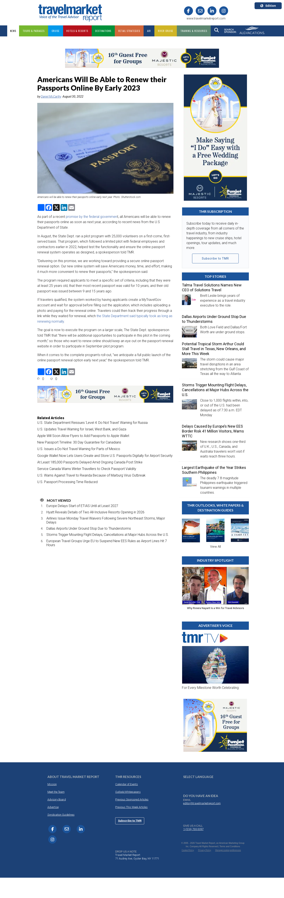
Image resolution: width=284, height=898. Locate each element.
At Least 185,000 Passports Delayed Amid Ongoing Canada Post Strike (90, 462)
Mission (52, 784)
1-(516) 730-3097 (193, 829)
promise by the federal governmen (91, 217)
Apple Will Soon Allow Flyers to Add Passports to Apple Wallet (83, 436)
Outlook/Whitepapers (128, 791)
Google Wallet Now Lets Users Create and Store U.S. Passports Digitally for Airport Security (105, 456)
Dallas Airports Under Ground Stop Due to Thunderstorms (88, 528)
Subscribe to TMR (215, 258)
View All (215, 546)
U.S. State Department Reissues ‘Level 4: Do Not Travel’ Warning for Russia (92, 423)
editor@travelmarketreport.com (202, 803)
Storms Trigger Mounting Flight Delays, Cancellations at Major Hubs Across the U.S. (107, 535)
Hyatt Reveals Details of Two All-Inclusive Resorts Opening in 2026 (95, 512)
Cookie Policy (188, 850)
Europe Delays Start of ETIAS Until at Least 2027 (82, 506)
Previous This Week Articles (131, 807)
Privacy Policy (204, 850)
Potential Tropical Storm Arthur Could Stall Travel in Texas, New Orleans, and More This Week (214, 349)
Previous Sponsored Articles (131, 799)
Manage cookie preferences (228, 850)
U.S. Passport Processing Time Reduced (67, 482)
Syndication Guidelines (61, 814)
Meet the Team (56, 791)
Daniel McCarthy (51, 96)
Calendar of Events (126, 784)
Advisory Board (56, 799)
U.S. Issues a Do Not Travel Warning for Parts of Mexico (78, 449)
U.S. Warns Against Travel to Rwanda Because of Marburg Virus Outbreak (91, 475)
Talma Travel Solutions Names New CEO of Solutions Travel (212, 287)
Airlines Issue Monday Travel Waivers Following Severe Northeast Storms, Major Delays (105, 520)
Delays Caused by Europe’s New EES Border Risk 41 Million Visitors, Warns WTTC (213, 431)
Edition (268, 6)
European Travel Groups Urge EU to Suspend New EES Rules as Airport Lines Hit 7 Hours (106, 543)
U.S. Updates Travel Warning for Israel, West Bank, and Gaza (81, 429)
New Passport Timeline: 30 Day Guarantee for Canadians (79, 442)
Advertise (53, 807)
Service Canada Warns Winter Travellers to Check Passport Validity (86, 469)
